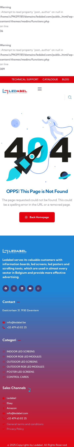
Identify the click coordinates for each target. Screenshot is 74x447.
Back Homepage (37, 217)
